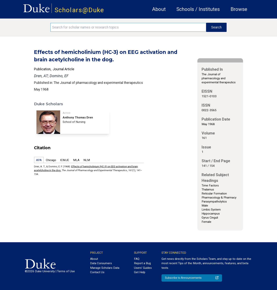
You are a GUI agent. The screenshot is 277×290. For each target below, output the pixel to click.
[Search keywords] (128, 27)
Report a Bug (142, 263)
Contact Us (97, 272)
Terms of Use (66, 271)
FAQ (136, 259)
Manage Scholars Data (104, 268)
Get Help (139, 272)
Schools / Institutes (198, 9)
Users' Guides (143, 268)
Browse (239, 9)
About (159, 9)
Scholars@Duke (79, 10)
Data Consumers (101, 263)
